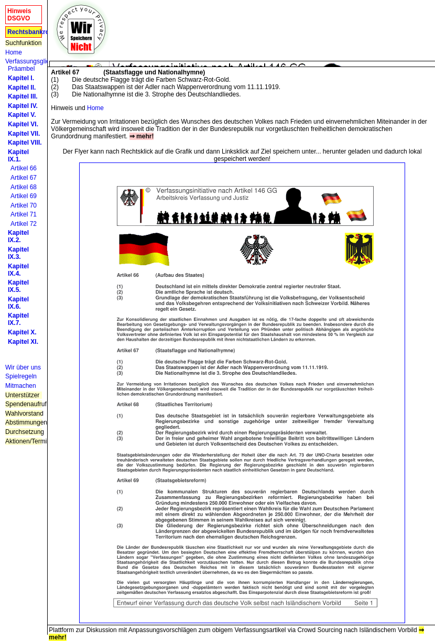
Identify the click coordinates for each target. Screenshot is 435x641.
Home (95, 108)
